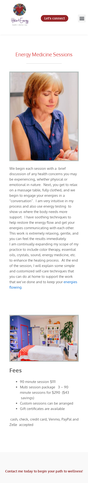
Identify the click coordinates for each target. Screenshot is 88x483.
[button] (82, 18)
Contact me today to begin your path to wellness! (44, 471)
